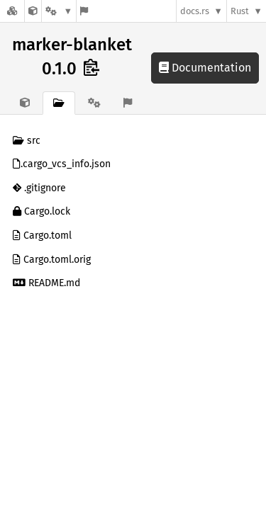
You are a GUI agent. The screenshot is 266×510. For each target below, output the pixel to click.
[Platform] (59, 11)
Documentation (205, 67)
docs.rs (194, 11)
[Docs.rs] (12, 11)
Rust (240, 11)
